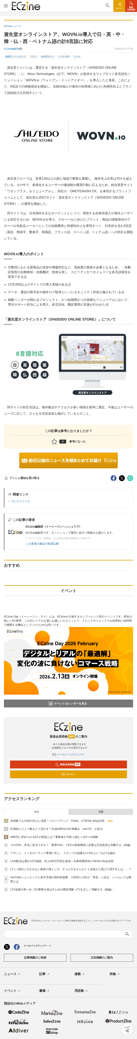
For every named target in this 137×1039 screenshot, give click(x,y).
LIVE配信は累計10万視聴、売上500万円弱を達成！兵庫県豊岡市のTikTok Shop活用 (61, 861)
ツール (77, 56)
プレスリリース (20, 501)
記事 (44, 974)
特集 (115, 974)
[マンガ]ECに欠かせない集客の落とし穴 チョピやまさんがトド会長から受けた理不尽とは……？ (70, 869)
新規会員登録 (67, 764)
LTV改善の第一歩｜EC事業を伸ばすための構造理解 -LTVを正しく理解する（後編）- (62, 889)
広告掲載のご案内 (102, 957)
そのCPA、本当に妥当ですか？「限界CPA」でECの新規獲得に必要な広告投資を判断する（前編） (71, 845)
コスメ (34, 56)
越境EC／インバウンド (16, 56)
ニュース (12, 974)
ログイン (68, 774)
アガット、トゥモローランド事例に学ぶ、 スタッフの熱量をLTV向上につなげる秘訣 (62, 853)
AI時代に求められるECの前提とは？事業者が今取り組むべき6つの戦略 (54, 836)
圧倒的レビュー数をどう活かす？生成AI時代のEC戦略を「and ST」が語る (56, 828)
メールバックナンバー (68, 754)
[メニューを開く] (6, 6)
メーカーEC (64, 56)
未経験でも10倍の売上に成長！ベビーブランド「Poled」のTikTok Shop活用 (57, 820)
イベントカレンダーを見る (68, 703)
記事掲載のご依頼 (35, 957)
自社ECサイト (47, 56)
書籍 (44, 991)
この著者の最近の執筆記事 (42, 543)
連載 (79, 974)
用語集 (81, 991)
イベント (12, 991)
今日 (36, 812)
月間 (100, 812)
